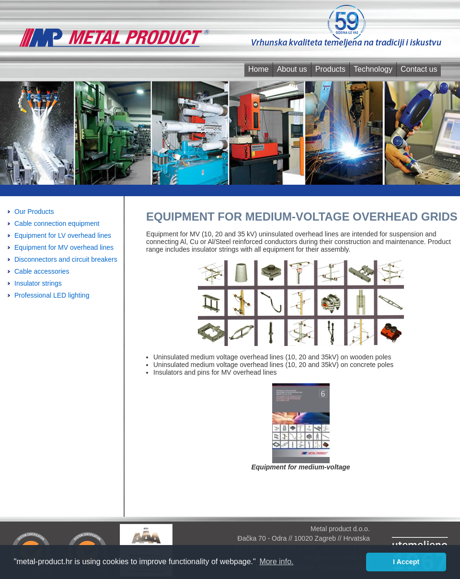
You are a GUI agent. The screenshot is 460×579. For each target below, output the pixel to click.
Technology (373, 69)
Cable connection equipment (56, 223)
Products (330, 69)
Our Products (34, 211)
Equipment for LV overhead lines (62, 235)
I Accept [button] (406, 562)
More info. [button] (276, 561)
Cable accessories (41, 271)
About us (292, 69)
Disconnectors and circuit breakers (65, 259)
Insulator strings (38, 283)
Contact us (419, 69)
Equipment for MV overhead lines (64, 247)
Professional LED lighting (51, 295)
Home (258, 69)
